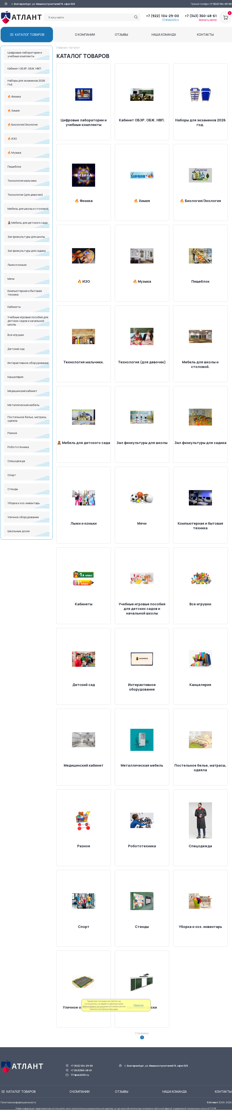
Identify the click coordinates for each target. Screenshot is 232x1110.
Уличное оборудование (23, 517)
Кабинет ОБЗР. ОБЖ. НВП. (25, 68)
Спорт (12, 475)
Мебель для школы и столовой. (28, 208)
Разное (12, 433)
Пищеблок (14, 166)
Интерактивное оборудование (28, 363)
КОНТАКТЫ (205, 34)
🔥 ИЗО (12, 138)
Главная (61, 47)
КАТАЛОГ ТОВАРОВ (29, 34)
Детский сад (16, 349)
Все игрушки (16, 335)
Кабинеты (14, 307)
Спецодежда (16, 461)
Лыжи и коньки (17, 265)
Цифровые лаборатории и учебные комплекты (25, 54)
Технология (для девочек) (25, 194)
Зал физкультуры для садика (27, 251)
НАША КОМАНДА (164, 34)
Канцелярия (15, 377)
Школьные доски (19, 531)
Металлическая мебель (23, 405)
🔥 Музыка (14, 152)
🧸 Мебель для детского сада (28, 222)
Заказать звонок (208, 19)
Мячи (11, 279)
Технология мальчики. (22, 180)
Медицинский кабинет (22, 391)
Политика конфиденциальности (18, 1102)
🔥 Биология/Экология (23, 124)
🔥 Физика (14, 96)
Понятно (138, 1005)
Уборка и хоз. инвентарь (24, 503)
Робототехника (18, 447)
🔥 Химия (14, 110)
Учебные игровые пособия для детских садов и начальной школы (28, 320)
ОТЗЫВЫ (121, 34)
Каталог (74, 47)
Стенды (13, 489)
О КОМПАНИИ (85, 34)
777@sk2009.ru (170, 19)
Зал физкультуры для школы (26, 237)
